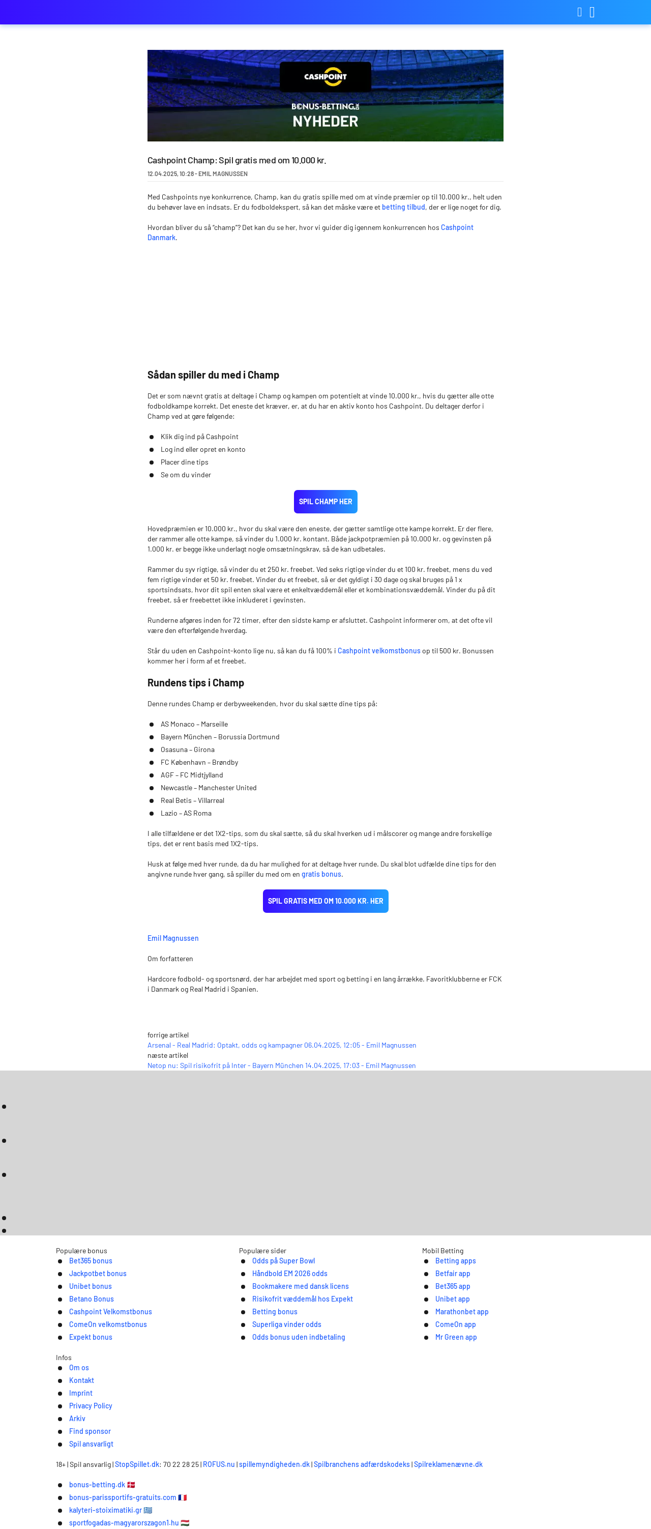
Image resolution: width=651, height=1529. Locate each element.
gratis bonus (321, 874)
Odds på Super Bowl (274, 1285)
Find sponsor (402, 1417)
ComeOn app (444, 1352)
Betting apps (445, 1285)
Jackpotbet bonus (88, 1299)
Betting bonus (264, 1338)
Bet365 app (442, 1312)
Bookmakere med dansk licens (293, 1312)
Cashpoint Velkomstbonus (103, 1338)
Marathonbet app (452, 1338)
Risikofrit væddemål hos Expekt (295, 1325)
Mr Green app (445, 1365)
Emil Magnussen (249, 936)
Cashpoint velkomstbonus (379, 650)
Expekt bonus (80, 1365)
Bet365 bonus (80, 1285)
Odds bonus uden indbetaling (291, 1365)
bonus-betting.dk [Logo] (107, 12)
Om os (171, 1417)
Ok (562, 1511)
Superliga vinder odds (278, 1352)
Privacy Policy (306, 1417)
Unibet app (441, 1325)
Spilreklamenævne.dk (504, 1458)
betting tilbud (403, 207)
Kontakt (211, 1417)
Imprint (254, 1417)
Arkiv (354, 1417)
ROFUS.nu (275, 1458)
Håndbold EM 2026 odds (281, 1299)
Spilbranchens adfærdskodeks (419, 1458)
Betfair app (442, 1299)
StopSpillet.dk (193, 1458)
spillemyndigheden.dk (330, 1458)
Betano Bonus (81, 1325)
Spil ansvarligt (466, 1417)
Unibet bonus (80, 1312)
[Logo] (325, 1438)
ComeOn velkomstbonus (99, 1352)
